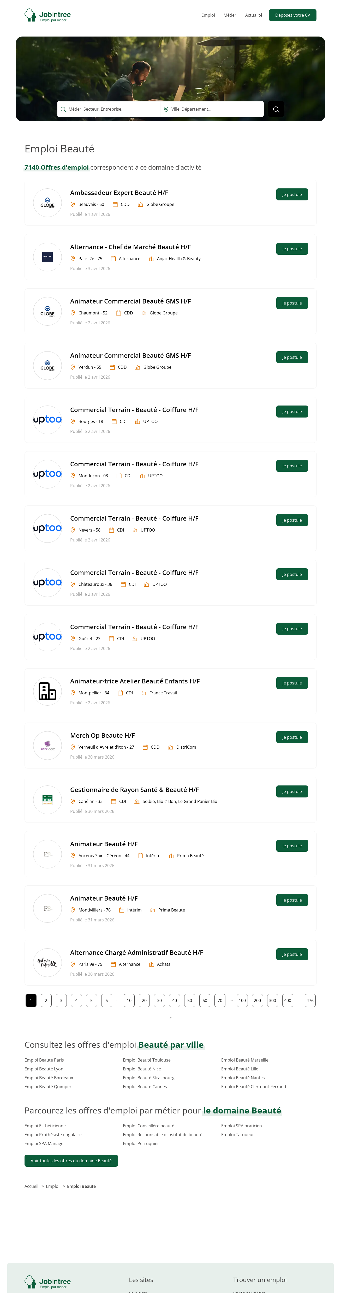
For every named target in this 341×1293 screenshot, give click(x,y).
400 (288, 999)
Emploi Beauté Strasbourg (149, 1078)
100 (243, 999)
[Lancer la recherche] (276, 109)
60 (206, 999)
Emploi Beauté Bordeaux (49, 1078)
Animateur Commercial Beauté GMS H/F (130, 301)
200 (258, 999)
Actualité (253, 15)
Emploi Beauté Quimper (48, 1086)
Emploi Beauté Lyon (44, 1069)
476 (311, 999)
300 (273, 999)
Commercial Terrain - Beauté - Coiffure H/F (134, 409)
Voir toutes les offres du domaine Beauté (71, 1161)
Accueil (32, 1186)
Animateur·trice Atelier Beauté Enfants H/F (135, 681)
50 (191, 999)
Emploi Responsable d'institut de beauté (162, 1134)
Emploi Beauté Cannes (145, 1086)
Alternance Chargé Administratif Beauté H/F (136, 952)
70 (221, 999)
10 (130, 999)
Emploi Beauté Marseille (244, 1060)
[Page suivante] (170, 1017)
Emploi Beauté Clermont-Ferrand (253, 1086)
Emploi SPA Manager (45, 1143)
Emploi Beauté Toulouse (147, 1060)
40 (176, 999)
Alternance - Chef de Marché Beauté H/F (130, 246)
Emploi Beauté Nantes (243, 1078)
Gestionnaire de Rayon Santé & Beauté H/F (134, 789)
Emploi (208, 15)
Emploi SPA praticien (241, 1126)
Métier (230, 15)
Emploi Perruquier (141, 1143)
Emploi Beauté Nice (142, 1069)
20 (145, 999)
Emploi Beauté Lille (239, 1069)
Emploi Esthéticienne (45, 1126)
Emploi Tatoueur (237, 1134)
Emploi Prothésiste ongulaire (53, 1134)
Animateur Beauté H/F (104, 843)
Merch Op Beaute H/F (102, 735)
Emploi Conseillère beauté (148, 1126)
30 (161, 999)
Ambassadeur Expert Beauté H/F (119, 192)
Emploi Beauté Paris (44, 1060)
